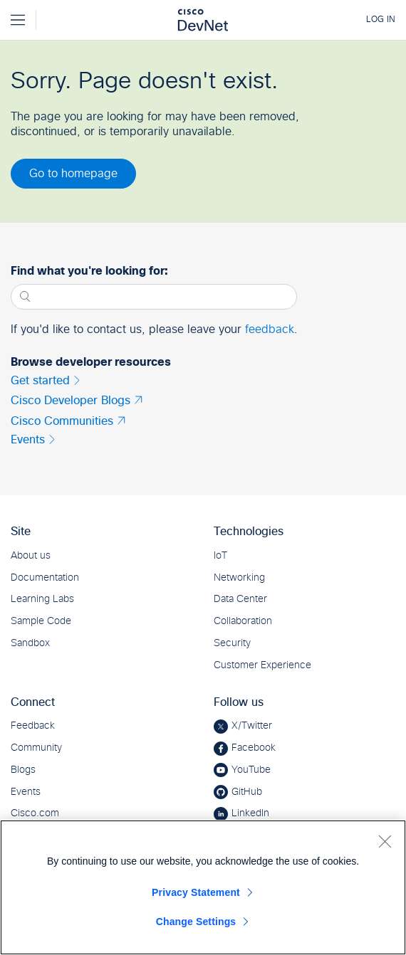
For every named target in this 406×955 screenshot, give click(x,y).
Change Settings (196, 921)
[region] (203, 887)
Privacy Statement (196, 892)
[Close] (385, 841)
